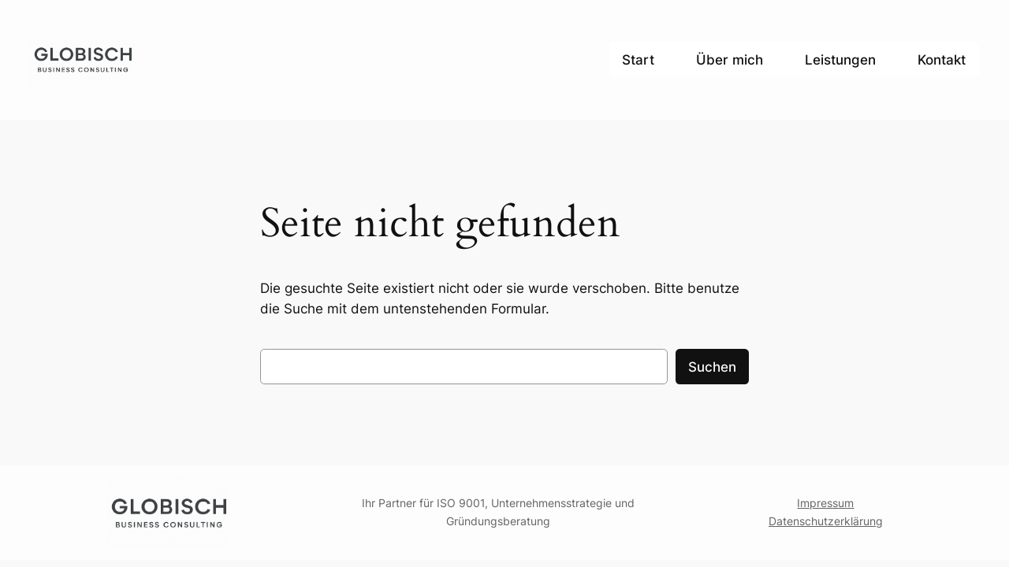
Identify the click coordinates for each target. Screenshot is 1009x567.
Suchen (712, 367)
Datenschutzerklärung (826, 521)
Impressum (825, 503)
